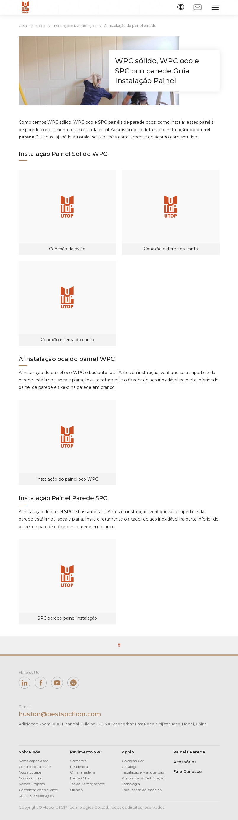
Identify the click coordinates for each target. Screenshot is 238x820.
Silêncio (76, 789)
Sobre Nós (29, 752)
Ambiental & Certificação (143, 778)
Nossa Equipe (30, 772)
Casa (23, 25)
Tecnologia (131, 784)
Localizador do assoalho (142, 789)
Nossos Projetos (32, 784)
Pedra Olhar (80, 778)
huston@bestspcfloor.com (60, 714)
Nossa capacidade (33, 760)
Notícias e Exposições (36, 795)
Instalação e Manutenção (74, 25)
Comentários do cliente (38, 789)
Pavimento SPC (86, 752)
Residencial (79, 766)
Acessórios (185, 761)
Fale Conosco (187, 771)
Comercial (79, 760)
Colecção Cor (133, 760)
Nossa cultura (30, 778)
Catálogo (129, 766)
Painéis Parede (189, 752)
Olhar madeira (82, 772)
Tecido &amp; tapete (87, 784)
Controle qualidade (35, 766)
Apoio (40, 25)
